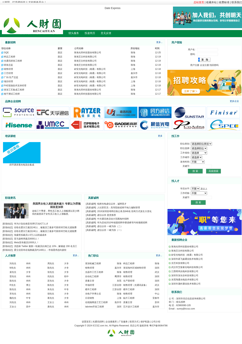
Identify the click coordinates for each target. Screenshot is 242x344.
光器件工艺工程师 (94, 272)
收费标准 (224, 2)
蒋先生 (50, 298)
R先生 (13, 285)
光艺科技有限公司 (180, 263)
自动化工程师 (92, 276)
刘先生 (13, 263)
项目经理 (8, 81)
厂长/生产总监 (11, 77)
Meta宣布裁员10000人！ (26, 242)
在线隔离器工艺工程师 (96, 302)
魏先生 (13, 298)
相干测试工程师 (12, 94)
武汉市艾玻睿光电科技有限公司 (187, 267)
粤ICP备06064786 (158, 325)
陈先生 (50, 267)
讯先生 (50, 276)
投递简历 (90, 33)
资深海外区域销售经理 (134, 267)
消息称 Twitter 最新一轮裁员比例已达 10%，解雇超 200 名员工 (45, 246)
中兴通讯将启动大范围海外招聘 (113, 219)
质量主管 (89, 280)
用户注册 (194, 65)
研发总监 (8, 65)
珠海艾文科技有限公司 (85, 56)
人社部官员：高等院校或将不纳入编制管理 (118, 207)
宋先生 (13, 293)
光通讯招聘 (98, 321)
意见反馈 (106, 33)
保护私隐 (145, 321)
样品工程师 (9, 56)
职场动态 (7, 223)
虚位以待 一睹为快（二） (110, 226)
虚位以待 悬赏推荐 (106, 215)
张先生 (50, 272)
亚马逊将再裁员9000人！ (26, 238)
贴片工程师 (129, 298)
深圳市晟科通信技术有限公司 (186, 283)
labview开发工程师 (94, 306)
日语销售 (89, 298)
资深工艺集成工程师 (14, 89)
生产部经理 (129, 280)
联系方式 (134, 321)
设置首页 (86, 321)
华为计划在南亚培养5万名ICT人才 (31, 223)
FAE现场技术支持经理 (15, 85)
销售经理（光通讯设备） (135, 285)
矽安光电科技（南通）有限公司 (90, 69)
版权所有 (144, 325)
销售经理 (8, 69)
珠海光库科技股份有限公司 (87, 52)
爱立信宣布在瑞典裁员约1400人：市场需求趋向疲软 (40, 250)
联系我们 (236, 2)
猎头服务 (73, 33)
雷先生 (13, 276)
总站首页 (199, 2)
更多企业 (234, 101)
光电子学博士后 (93, 293)
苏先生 (50, 280)
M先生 (13, 267)
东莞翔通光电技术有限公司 (184, 279)
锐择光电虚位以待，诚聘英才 (111, 203)
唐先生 (50, 306)
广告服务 (123, 321)
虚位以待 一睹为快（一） (110, 230)
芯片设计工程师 (131, 306)
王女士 (50, 302)
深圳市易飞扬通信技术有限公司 (187, 259)
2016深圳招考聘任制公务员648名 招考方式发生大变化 (124, 211)
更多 (160, 136)
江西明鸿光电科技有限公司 (184, 271)
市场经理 (89, 285)
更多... (159, 42)
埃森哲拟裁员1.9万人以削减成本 (30, 235)
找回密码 (214, 65)
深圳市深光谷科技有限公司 (184, 275)
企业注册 (204, 65)
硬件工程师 (90, 289)
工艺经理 (8, 73)
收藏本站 (211, 2)
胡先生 (50, 293)
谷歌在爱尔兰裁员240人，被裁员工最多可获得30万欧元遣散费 (45, 227)
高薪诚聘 (90, 203)
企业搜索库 (111, 321)
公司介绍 (155, 321)
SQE (6, 52)
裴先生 (13, 272)
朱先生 (50, 289)
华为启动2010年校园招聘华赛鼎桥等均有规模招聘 (122, 222)
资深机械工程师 (93, 263)
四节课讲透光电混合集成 (21, 164)
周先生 (50, 263)
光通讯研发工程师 (13, 60)
